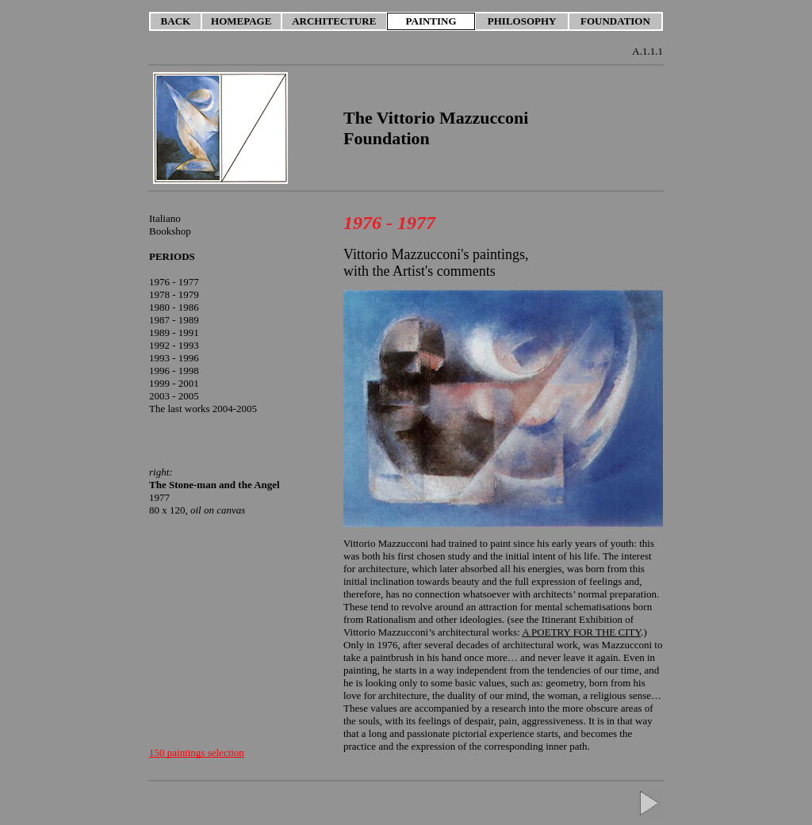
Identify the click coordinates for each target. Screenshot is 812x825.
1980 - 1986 (174, 307)
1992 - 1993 (174, 345)
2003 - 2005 (174, 396)
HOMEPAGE (241, 21)
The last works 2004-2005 (203, 408)
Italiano (165, 218)
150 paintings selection (196, 752)
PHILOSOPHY (522, 21)
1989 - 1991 (174, 332)
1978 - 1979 (174, 294)
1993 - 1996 (174, 358)
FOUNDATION (615, 21)
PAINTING (431, 21)
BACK (176, 21)
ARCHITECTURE (334, 21)
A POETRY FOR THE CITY (581, 632)
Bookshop (170, 231)
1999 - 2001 (174, 383)
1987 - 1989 (174, 320)
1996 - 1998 (174, 370)
